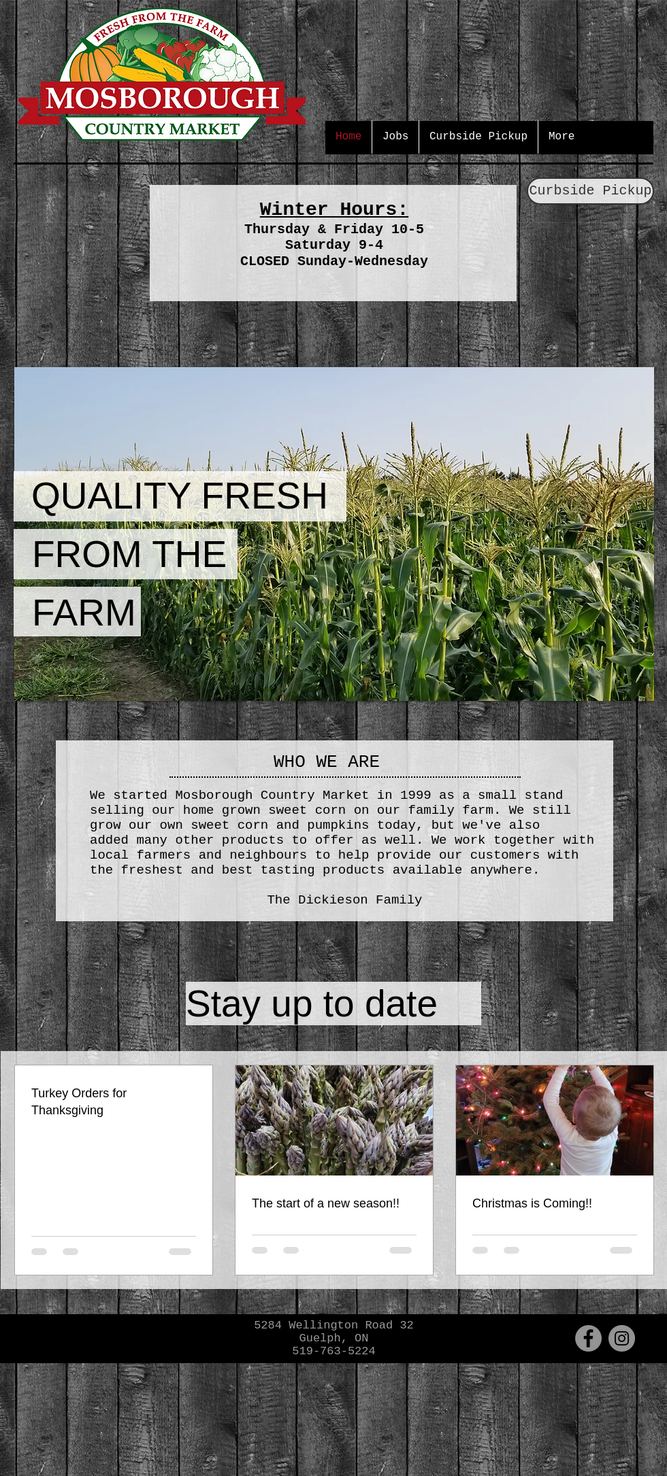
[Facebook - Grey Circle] (588, 1338)
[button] (334, 534)
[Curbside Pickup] (590, 191)
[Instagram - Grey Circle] (621, 1338)
